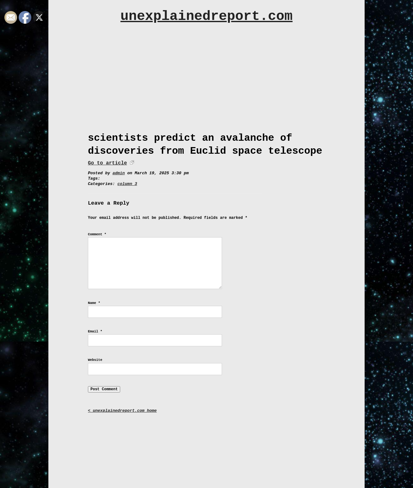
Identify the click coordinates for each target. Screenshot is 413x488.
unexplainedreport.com (206, 16)
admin (119, 173)
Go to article (107, 163)
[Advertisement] (206, 75)
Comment (97, 234)
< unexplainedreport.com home (122, 410)
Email (95, 331)
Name (94, 303)
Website (95, 360)
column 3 (127, 184)
